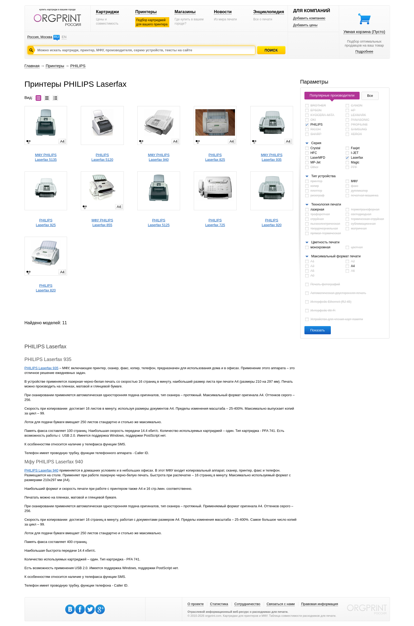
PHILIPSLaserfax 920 (271, 222)
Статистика (219, 604)
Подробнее (364, 51)
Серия (316, 143)
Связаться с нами (281, 604)
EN (64, 37)
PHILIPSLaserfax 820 (46, 288)
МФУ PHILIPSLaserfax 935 (272, 157)
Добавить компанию (309, 18)
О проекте (195, 604)
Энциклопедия (268, 12)
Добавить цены (305, 25)
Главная (32, 65)
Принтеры (146, 12)
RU (56, 37)
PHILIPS (78, 65)
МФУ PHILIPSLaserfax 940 (159, 157)
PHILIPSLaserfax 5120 (102, 157)
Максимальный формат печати (336, 256)
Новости (223, 12)
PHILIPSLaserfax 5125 (159, 222)
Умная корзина (364, 31)
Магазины (185, 12)
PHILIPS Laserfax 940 (42, 470)
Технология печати (326, 204)
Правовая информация (319, 604)
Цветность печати (325, 242)
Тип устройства (323, 176)
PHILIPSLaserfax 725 (215, 222)
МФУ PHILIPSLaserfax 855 (102, 222)
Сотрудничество (247, 604)
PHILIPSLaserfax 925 (46, 222)
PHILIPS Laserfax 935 (42, 368)
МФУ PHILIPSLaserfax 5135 (46, 157)
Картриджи (107, 12)
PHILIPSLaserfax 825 (215, 157)
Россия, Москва (39, 37)
